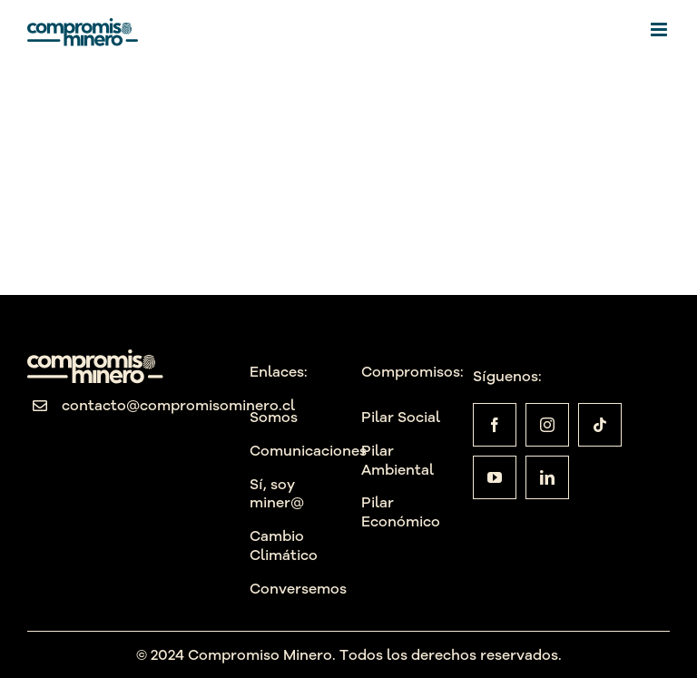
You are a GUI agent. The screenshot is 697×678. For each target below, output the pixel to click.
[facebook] (494, 425)
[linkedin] (547, 477)
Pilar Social (400, 417)
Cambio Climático (284, 545)
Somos (274, 417)
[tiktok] (600, 425)
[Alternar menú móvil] (660, 29)
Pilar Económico (400, 511)
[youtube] (494, 477)
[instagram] (547, 425)
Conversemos (298, 588)
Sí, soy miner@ (277, 493)
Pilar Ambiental (397, 459)
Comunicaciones (308, 450)
